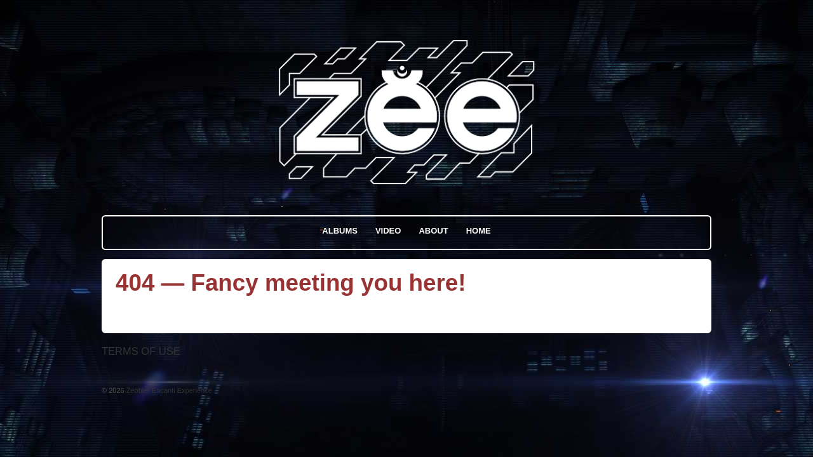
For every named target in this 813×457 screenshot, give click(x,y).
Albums (340, 230)
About (433, 230)
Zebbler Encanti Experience (168, 390)
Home (478, 230)
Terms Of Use (141, 351)
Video (388, 230)
